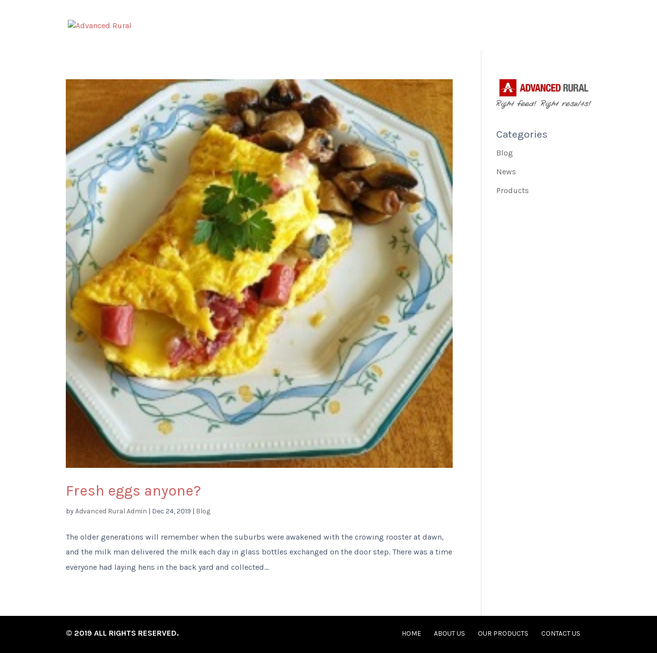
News (506, 171)
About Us (400, 27)
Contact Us (561, 27)
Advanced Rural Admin (111, 511)
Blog (203, 511)
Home (342, 27)
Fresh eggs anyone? (133, 491)
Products (512, 190)
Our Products (478, 27)
